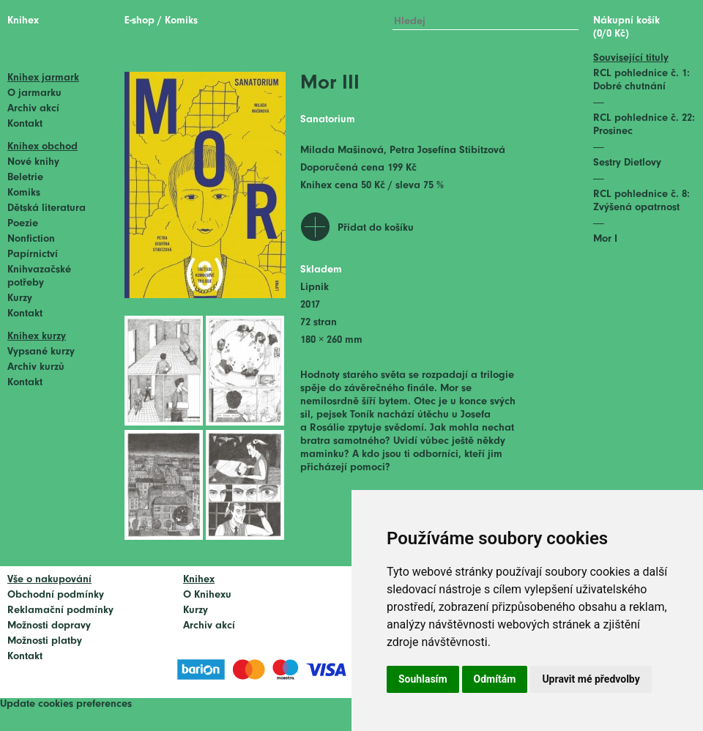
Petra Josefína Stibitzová (447, 150)
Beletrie (25, 177)
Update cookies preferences (66, 704)
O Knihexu (207, 595)
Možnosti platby (44, 641)
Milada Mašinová (342, 150)
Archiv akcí (33, 109)
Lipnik (314, 287)
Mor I (605, 239)
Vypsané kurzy (41, 352)
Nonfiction (31, 239)
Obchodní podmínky (55, 595)
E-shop (139, 21)
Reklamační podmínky (60, 610)
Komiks (23, 193)
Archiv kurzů (35, 367)
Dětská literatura (46, 208)
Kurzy (19, 298)
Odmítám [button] (495, 679)
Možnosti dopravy (49, 626)
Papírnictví (32, 254)
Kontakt (24, 124)
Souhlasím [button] (422, 679)
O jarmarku (34, 93)
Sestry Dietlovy (627, 163)
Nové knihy (33, 162)
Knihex (23, 21)
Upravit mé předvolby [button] (590, 679)
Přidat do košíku (376, 228)
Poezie (22, 224)
